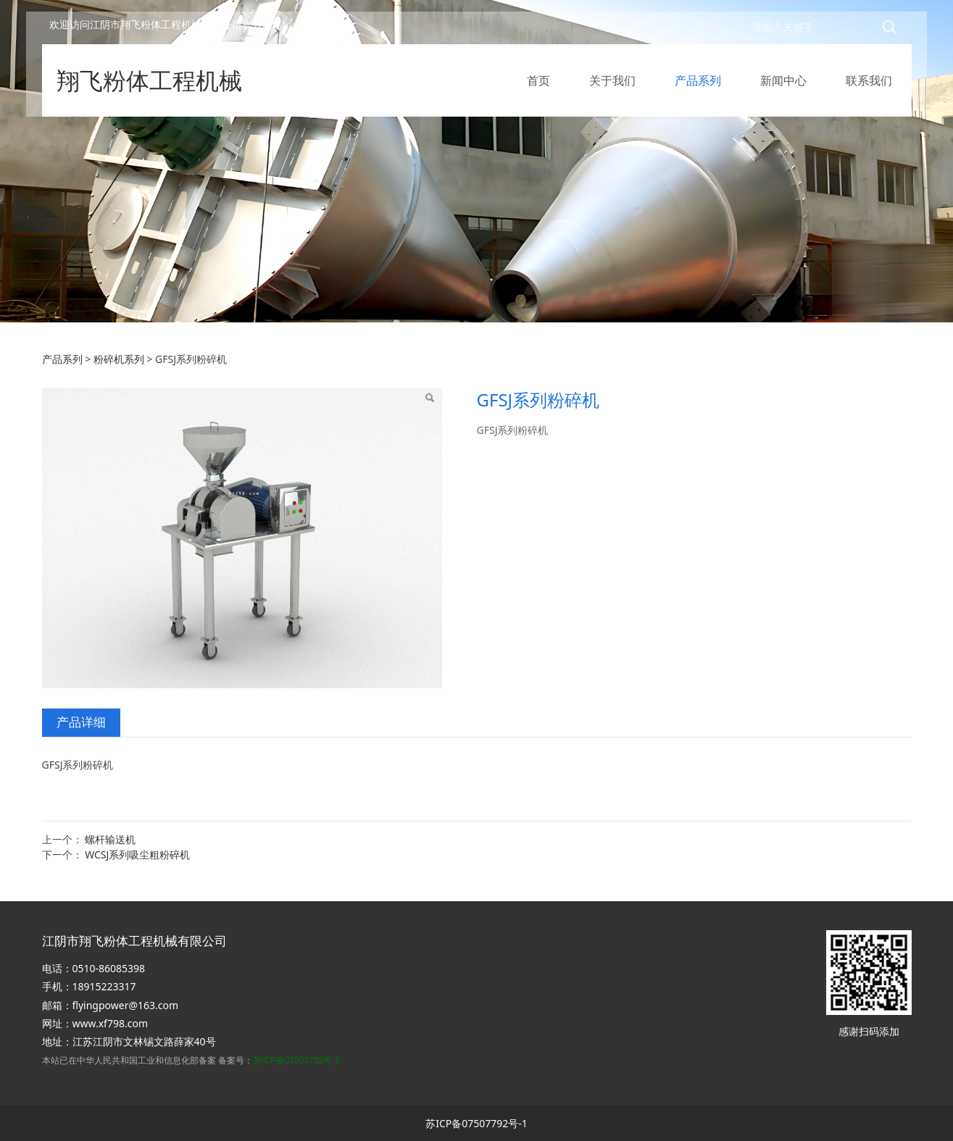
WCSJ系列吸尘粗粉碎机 (137, 854)
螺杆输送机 (110, 839)
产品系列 (698, 87)
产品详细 (81, 722)
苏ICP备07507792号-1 (296, 1061)
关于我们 (612, 87)
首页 (538, 87)
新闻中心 (783, 87)
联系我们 (869, 87)
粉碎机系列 (118, 359)
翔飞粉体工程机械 (149, 86)
